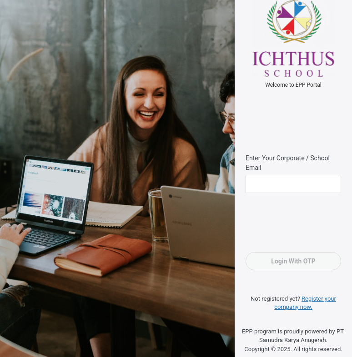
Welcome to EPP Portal (293, 85)
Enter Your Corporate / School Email (288, 162)
